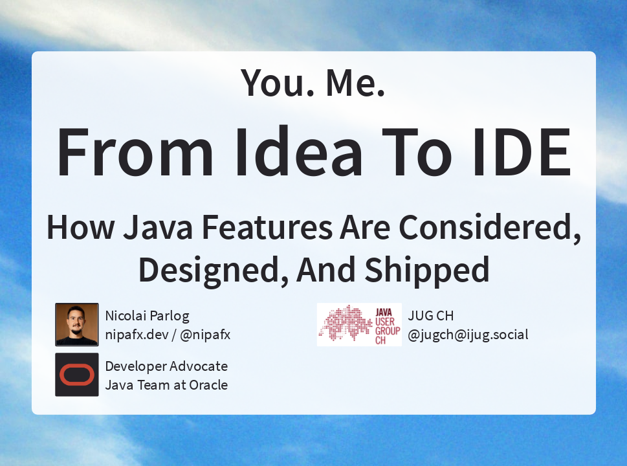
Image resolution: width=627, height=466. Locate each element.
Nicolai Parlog (146, 314)
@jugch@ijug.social (468, 334)
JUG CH (431, 314)
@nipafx (204, 334)
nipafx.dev (136, 334)
